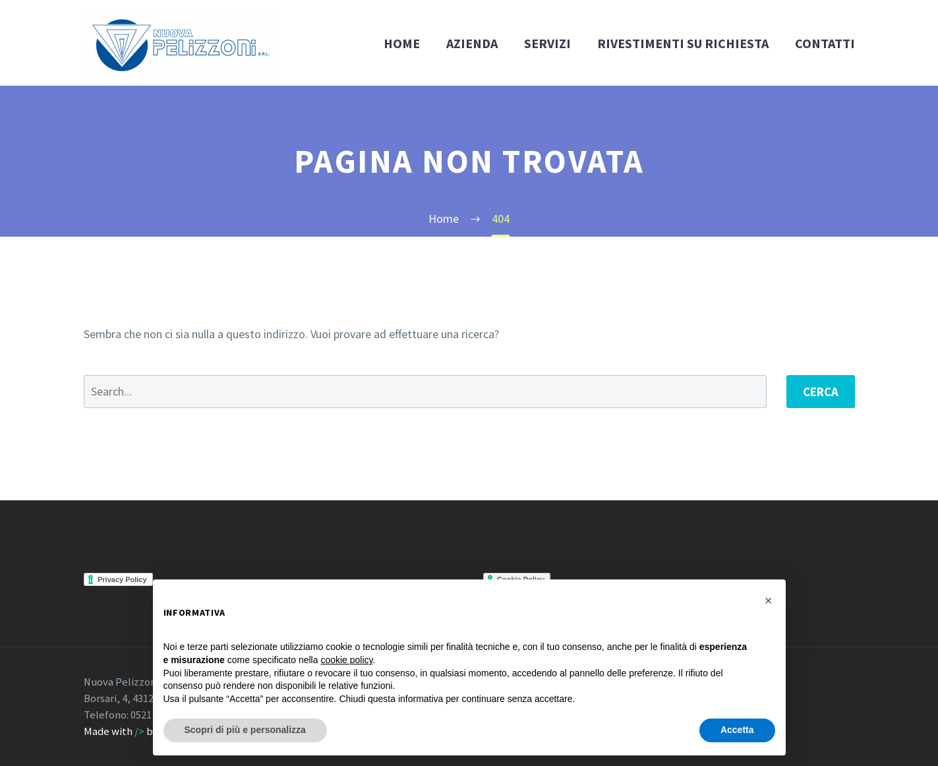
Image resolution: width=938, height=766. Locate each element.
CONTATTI (825, 43)
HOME (402, 43)
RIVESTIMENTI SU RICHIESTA (683, 43)
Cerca (820, 391)
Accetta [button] (737, 729)
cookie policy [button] (346, 660)
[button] (768, 600)
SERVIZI (547, 43)
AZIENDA (472, 43)
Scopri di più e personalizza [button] (245, 729)
